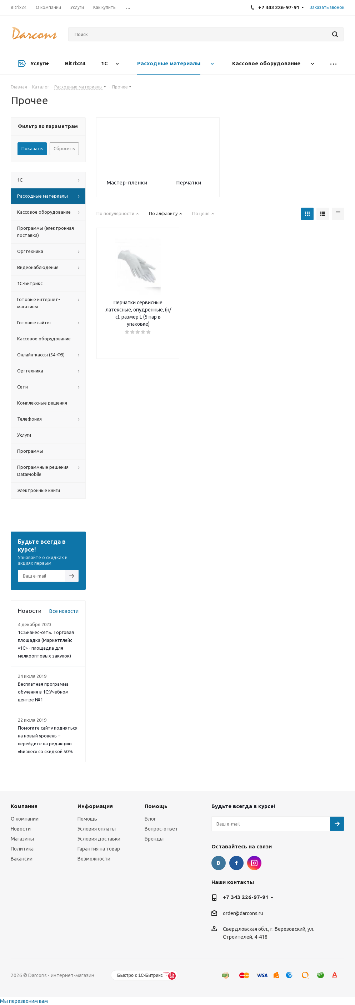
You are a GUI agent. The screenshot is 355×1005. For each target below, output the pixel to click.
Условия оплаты (97, 829)
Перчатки (188, 182)
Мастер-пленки (127, 182)
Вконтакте (218, 863)
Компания (24, 806)
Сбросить (64, 148)
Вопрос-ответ (161, 829)
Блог (150, 819)
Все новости (64, 611)
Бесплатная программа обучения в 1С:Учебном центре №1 (43, 691)
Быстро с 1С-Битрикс (140, 975)
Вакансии (21, 859)
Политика (22, 849)
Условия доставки (99, 839)
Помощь (87, 819)
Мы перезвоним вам (24, 1001)
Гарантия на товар (99, 849)
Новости (21, 829)
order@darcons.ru (243, 913)
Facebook (236, 863)
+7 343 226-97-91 (246, 897)
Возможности (94, 859)
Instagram (254, 863)
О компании (25, 819)
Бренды (154, 839)
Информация (95, 806)
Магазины (22, 839)
